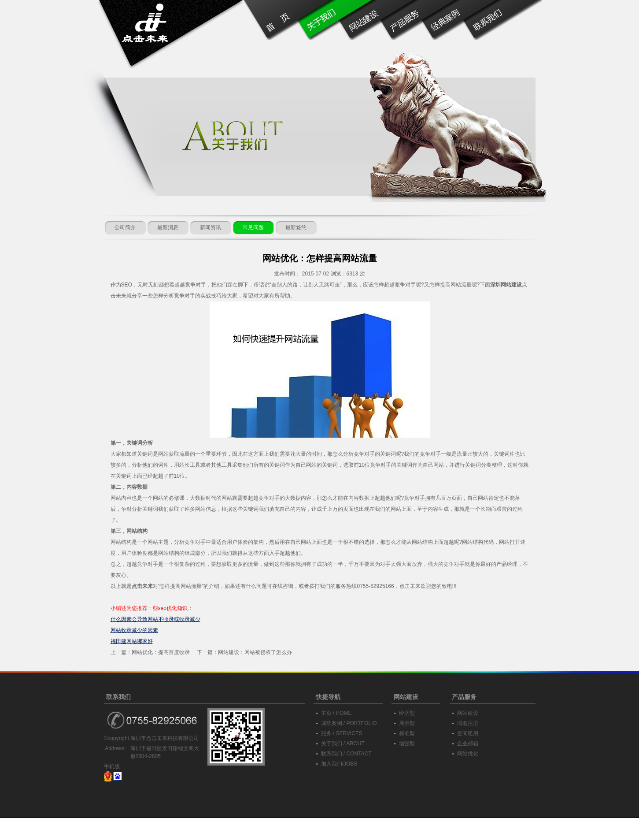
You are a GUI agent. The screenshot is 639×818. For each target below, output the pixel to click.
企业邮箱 (467, 743)
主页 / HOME (336, 713)
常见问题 (253, 227)
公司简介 (125, 227)
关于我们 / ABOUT (343, 743)
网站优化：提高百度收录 (161, 652)
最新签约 (296, 227)
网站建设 (467, 713)
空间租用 (467, 733)
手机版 (112, 766)
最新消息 (167, 227)
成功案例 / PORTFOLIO (349, 723)
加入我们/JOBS (339, 764)
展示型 (407, 723)
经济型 (407, 713)
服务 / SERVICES (341, 733)
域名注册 (467, 723)
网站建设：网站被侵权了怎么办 (255, 652)
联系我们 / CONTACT (346, 754)
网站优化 (467, 754)
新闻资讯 (210, 227)
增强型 (407, 743)
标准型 (407, 733)
